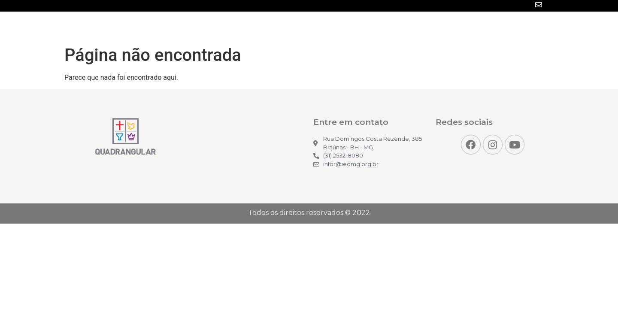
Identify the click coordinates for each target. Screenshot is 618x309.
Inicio (280, 26)
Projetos (438, 26)
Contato (528, 26)
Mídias (356, 26)
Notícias (317, 26)
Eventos (395, 26)
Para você (483, 26)
